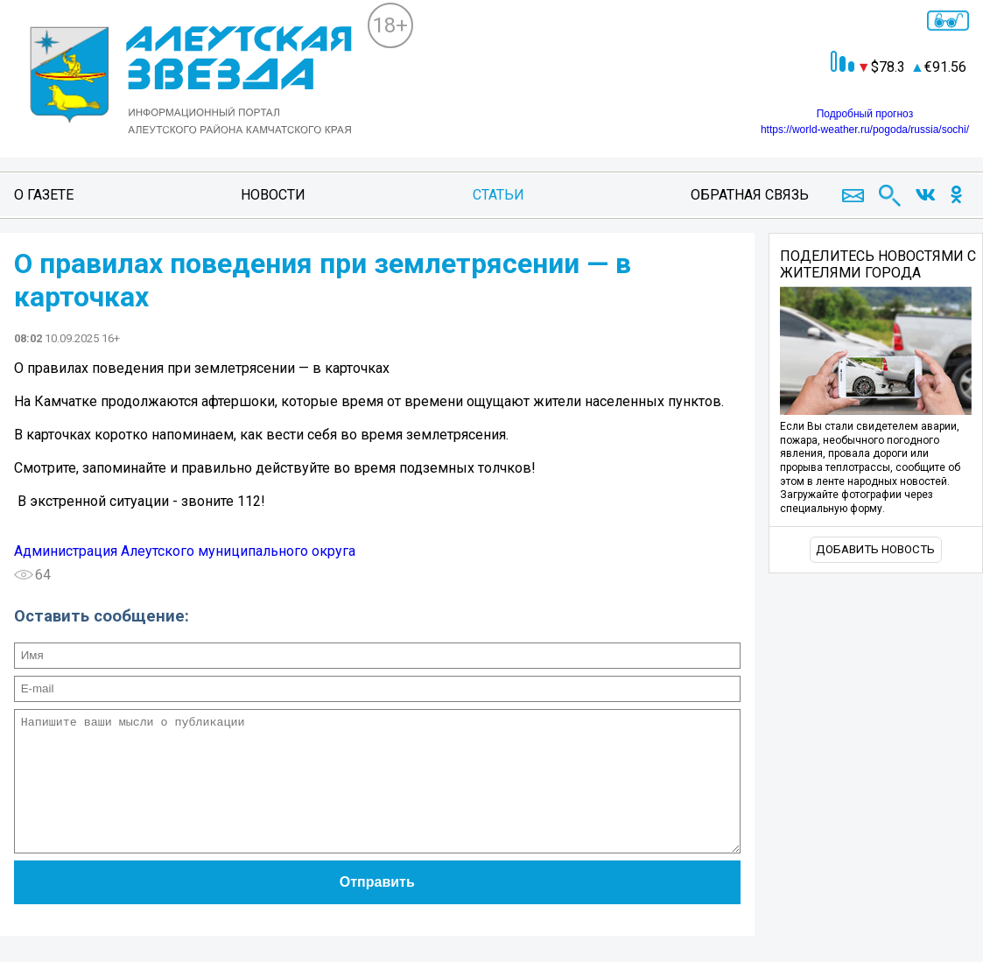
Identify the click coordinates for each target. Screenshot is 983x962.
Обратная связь (750, 194)
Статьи (498, 194)
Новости (273, 194)
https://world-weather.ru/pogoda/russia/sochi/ (865, 129)
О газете (44, 194)
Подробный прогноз (865, 114)
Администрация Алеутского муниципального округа (184, 551)
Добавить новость (875, 549)
